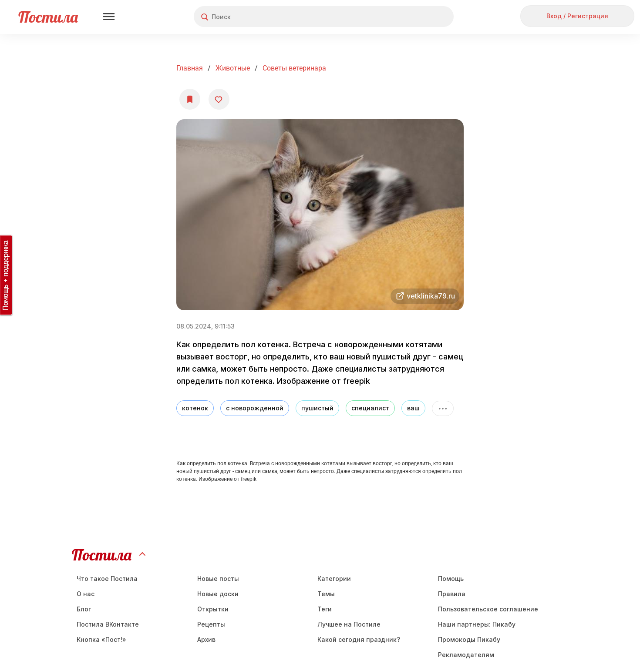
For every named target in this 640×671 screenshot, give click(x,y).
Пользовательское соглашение (488, 609)
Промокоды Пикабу (469, 639)
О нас (85, 593)
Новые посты (218, 578)
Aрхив (206, 639)
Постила (48, 17)
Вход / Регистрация (577, 16)
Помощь (451, 578)
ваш (413, 408)
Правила (451, 593)
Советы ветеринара (294, 68)
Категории (334, 578)
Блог (84, 609)
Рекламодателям (466, 654)
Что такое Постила (107, 578)
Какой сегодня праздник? (358, 639)
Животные (233, 68)
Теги (324, 609)
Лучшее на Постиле (349, 624)
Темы (326, 593)
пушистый (317, 408)
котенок (195, 408)
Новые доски (218, 593)
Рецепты (211, 624)
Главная (189, 68)
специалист (370, 408)
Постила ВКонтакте (108, 624)
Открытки (213, 609)
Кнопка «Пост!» (101, 639)
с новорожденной (254, 408)
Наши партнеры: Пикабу (476, 624)
